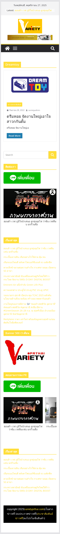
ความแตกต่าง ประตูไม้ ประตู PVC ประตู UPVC (26, 289)
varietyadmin (34, 110)
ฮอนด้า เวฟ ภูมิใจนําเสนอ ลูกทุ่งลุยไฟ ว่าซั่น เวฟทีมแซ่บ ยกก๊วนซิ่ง (33, 12)
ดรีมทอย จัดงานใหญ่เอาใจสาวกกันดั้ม (29, 119)
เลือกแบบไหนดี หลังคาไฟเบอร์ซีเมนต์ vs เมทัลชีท (28, 262)
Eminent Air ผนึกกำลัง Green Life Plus (23, 284)
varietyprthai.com (34, 509)
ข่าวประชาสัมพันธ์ (14, 104)
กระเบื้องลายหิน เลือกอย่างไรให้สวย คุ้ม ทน (25, 256)
